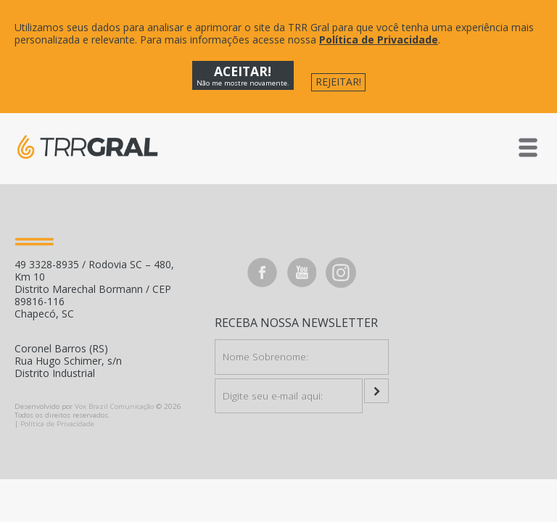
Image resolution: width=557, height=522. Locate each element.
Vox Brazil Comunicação (114, 406)
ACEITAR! (243, 75)
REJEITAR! (338, 81)
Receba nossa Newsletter (296, 323)
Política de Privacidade (378, 39)
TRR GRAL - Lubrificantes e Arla (87, 147)
